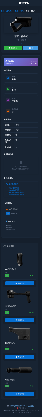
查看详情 (20, 283)
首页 (2, 11)
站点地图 (31, 406)
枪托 (21, 11)
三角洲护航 (22, 3)
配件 (16, 11)
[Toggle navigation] (2, 3)
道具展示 (9, 11)
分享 (30, 48)
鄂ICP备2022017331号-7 (18, 406)
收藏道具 (13, 48)
